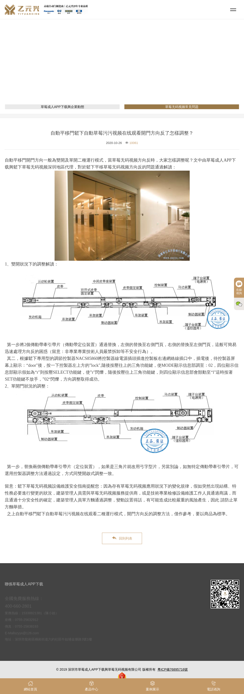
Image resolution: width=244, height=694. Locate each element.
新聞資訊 (122, 68)
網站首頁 (103, 68)
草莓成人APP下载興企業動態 (62, 107)
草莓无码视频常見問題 (150, 68)
